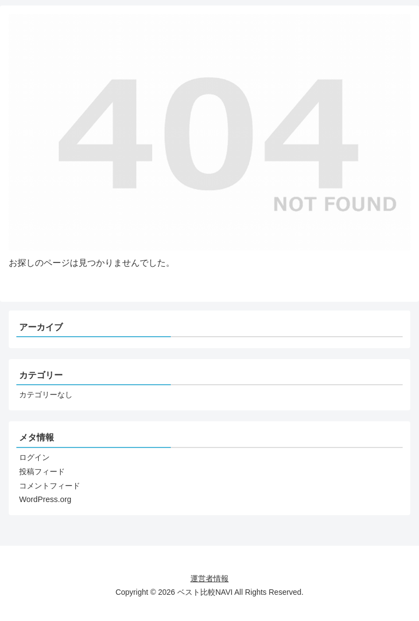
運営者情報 (209, 578)
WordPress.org (45, 499)
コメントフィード (49, 485)
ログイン (34, 457)
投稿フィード (42, 471)
